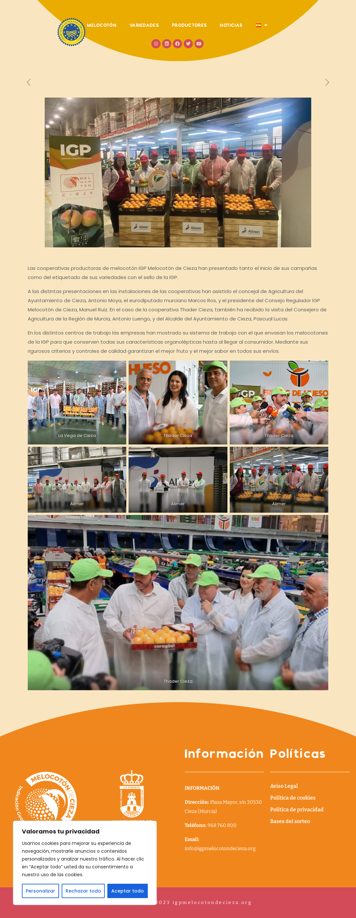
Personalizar (40, 891)
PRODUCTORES (189, 25)
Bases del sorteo (290, 821)
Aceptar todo (127, 891)
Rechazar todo (83, 891)
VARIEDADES (144, 25)
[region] (85, 863)
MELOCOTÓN (101, 25)
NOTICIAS (231, 25)
